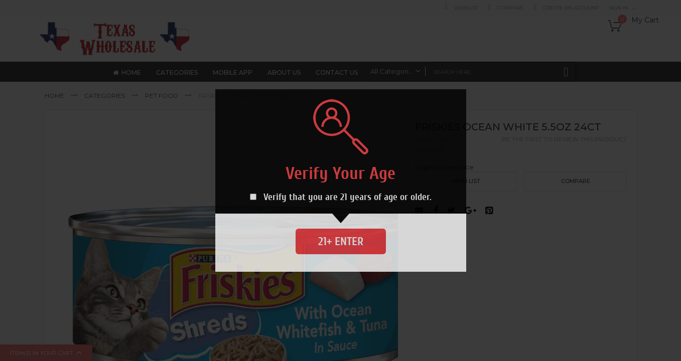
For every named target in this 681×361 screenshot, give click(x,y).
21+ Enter (340, 241)
